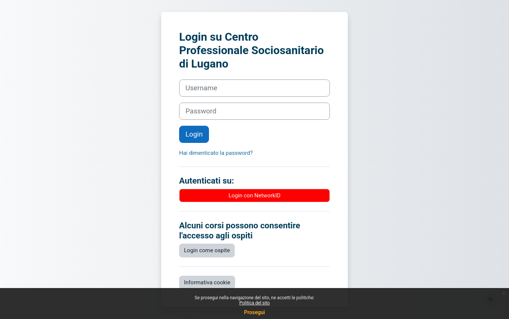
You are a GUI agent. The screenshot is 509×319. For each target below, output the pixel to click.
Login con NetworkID (254, 195)
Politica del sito (254, 303)
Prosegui (254, 312)
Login (194, 134)
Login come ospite (207, 250)
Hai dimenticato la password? (216, 153)
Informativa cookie (207, 282)
